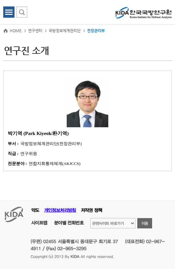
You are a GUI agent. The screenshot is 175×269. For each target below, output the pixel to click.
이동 (144, 223)
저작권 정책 (91, 210)
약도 (35, 210)
